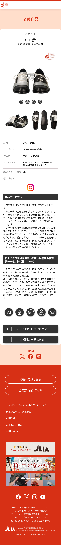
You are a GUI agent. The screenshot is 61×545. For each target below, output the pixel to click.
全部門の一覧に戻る (32, 339)
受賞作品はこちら (30, 379)
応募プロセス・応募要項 (18, 411)
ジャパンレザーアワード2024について (26, 405)
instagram (30, 187)
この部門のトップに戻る (32, 329)
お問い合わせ (13, 431)
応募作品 (10, 418)
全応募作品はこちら (30, 390)
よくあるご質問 (14, 424)
